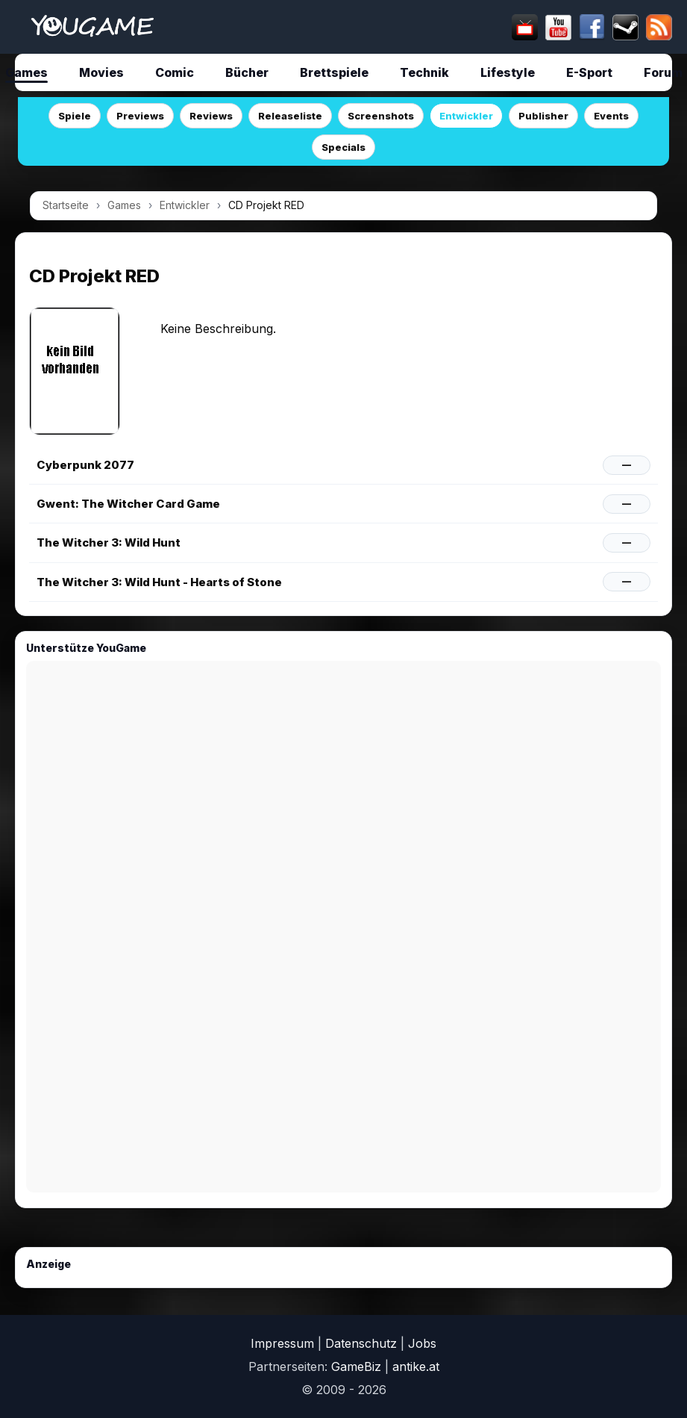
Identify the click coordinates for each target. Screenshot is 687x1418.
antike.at (415, 1366)
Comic (174, 72)
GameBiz (356, 1366)
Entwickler (466, 116)
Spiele (74, 116)
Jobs (422, 1343)
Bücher (247, 72)
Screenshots (381, 116)
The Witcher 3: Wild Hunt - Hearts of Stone (159, 582)
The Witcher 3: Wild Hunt (109, 542)
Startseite (66, 205)
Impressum (282, 1343)
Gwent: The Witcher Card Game (128, 504)
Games (124, 205)
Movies (101, 72)
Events (611, 116)
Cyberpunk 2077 (85, 465)
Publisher (543, 116)
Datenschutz (361, 1343)
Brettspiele (334, 72)
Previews (140, 116)
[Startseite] (92, 27)
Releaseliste (290, 116)
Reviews (211, 116)
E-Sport (589, 72)
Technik (424, 72)
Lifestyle (507, 72)
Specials (343, 147)
